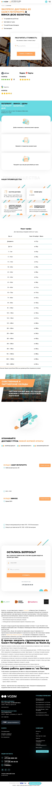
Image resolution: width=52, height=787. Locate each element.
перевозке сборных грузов (14, 634)
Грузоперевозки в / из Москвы (43, 704)
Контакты (38, 731)
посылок (26, 610)
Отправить (26, 575)
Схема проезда (44, 465)
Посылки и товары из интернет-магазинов (6, 734)
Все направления (5, 737)
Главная (2, 5)
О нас (37, 733)
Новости (38, 738)
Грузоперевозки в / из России (43, 702)
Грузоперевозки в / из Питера (43, 707)
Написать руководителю (42, 751)
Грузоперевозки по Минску (42, 715)
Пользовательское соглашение (40, 741)
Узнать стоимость (26, 53)
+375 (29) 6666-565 (10, 758)
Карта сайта (39, 747)
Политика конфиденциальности (41, 745)
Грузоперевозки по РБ (41, 712)
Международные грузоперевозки (40, 700)
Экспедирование (5, 731)
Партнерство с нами (41, 736)
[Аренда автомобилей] (10, 722)
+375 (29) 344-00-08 (27, 584)
